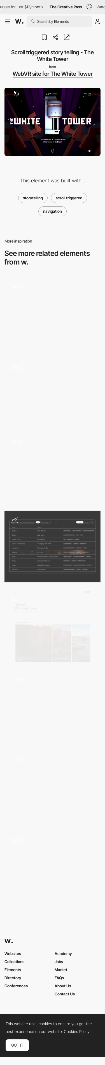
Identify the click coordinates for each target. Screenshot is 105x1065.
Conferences (16, 985)
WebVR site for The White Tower (53, 74)
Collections (14, 961)
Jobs (59, 961)
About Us (63, 985)
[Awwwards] (19, 21)
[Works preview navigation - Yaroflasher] (52, 392)
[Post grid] (52, 706)
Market (61, 969)
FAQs (59, 977)
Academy (63, 953)
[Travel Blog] (52, 626)
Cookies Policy (76, 1032)
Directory (12, 977)
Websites (12, 953)
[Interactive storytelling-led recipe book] (52, 313)
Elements (12, 969)
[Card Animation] (52, 786)
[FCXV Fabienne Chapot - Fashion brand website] (52, 468)
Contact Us (65, 993)
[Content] (52, 866)
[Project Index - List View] (52, 546)
